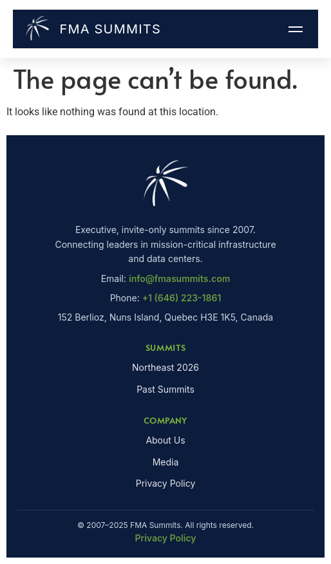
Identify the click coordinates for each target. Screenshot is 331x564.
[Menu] (295, 29)
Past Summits (165, 389)
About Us (165, 440)
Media (166, 461)
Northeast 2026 (165, 367)
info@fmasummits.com (179, 278)
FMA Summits (92, 29)
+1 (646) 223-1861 (182, 297)
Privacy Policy (166, 483)
